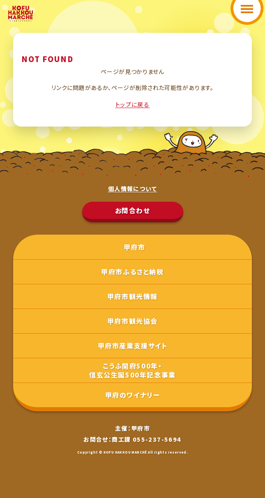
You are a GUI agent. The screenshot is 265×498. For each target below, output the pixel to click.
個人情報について (132, 188)
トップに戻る (132, 104)
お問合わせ (132, 210)
